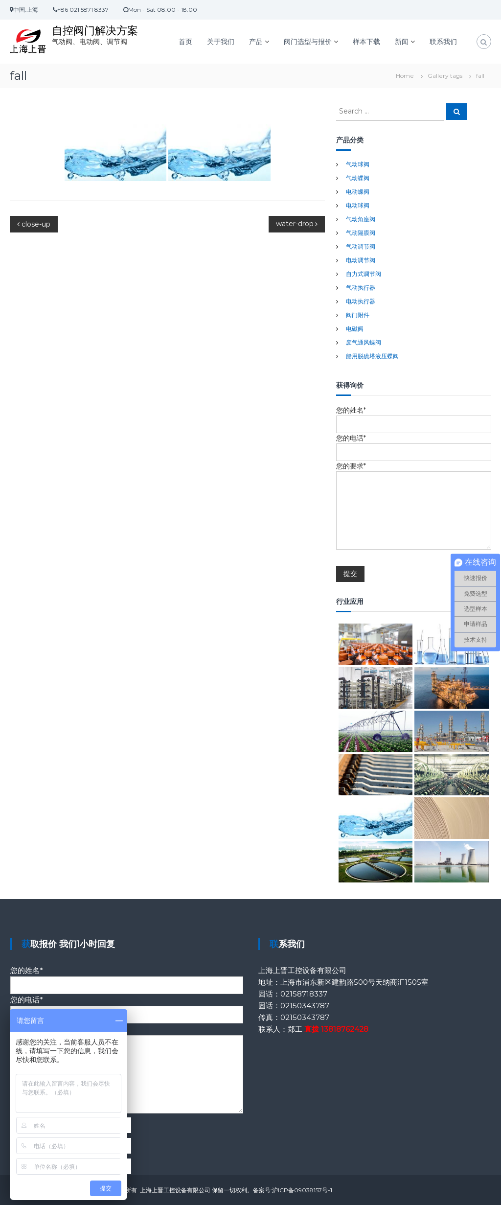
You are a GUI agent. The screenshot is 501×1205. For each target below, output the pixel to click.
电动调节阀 (360, 260)
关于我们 (220, 41)
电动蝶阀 (357, 191)
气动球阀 (357, 164)
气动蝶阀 (357, 178)
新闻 (402, 41)
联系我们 (443, 41)
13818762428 (344, 1029)
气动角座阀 (360, 219)
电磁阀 (355, 328)
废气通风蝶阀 (363, 342)
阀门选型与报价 (308, 41)
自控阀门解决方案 (95, 30)
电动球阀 (357, 205)
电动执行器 (360, 301)
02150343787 (304, 1005)
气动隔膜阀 (360, 232)
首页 (185, 41)
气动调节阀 (360, 246)
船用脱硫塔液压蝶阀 (372, 356)
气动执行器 (360, 287)
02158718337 (303, 993)
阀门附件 (357, 315)
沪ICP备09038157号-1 (302, 1190)
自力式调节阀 (363, 274)
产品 (256, 41)
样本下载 (366, 41)
